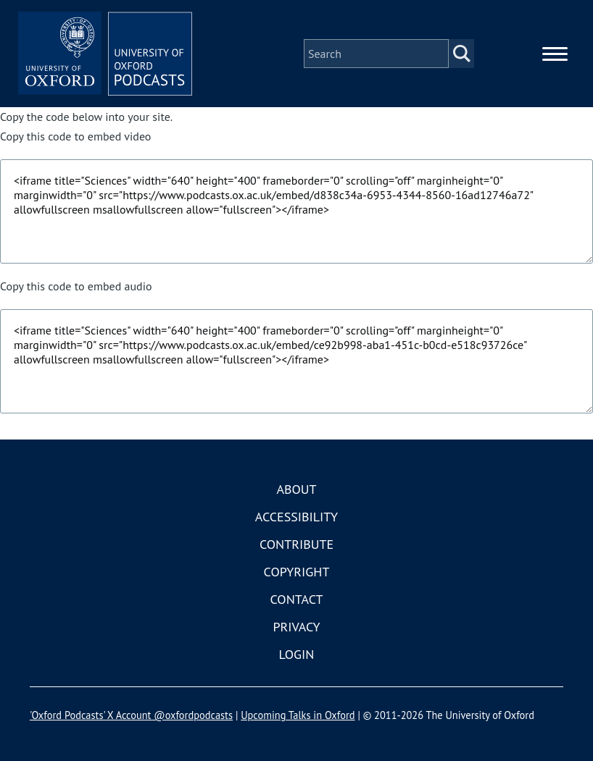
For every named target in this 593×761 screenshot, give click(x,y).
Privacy (296, 626)
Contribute (296, 544)
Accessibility (296, 516)
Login (297, 654)
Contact (296, 599)
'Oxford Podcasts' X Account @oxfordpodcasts (131, 715)
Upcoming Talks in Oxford (297, 715)
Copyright (297, 571)
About (296, 489)
